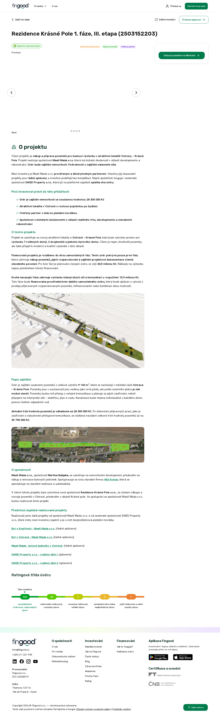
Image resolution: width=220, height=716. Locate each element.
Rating (88, 681)
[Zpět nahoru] (195, 707)
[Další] (136, 92)
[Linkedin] (14, 661)
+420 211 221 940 (22, 654)
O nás (55, 646)
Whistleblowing (60, 661)
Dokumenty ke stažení (63, 656)
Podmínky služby (121, 709)
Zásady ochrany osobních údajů (93, 709)
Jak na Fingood (93, 651)
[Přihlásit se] (173, 6)
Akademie (90, 671)
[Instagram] (28, 661)
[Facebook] (22, 661)
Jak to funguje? (125, 646)
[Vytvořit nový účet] (196, 6)
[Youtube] (35, 661)
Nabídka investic (93, 646)
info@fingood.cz (20, 649)
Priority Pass (91, 676)
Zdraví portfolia (93, 666)
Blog (87, 661)
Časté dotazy (92, 656)
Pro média (57, 651)
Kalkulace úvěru (125, 651)
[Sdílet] (165, 19)
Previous (16, 52)
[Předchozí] (11, 92)
